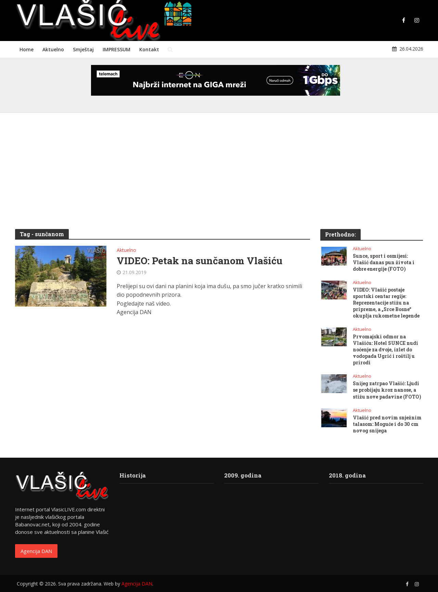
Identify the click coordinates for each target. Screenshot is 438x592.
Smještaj (83, 49)
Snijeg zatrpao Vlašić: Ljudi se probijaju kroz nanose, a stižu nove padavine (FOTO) (387, 390)
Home (27, 49)
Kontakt (149, 49)
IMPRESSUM (116, 49)
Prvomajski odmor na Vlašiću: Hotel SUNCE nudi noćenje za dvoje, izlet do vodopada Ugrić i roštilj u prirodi (385, 349)
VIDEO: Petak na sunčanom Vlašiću (199, 261)
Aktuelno (53, 49)
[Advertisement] (219, 174)
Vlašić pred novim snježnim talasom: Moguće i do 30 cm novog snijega (387, 424)
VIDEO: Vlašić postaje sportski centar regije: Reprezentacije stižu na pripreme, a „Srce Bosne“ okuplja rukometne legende (386, 302)
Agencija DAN (36, 551)
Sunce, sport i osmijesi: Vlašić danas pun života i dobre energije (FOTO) (383, 262)
